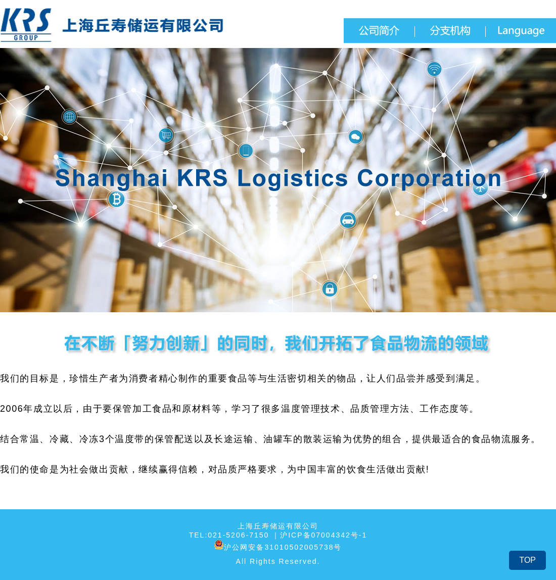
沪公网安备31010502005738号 (278, 545)
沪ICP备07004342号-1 (323, 535)
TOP (527, 560)
